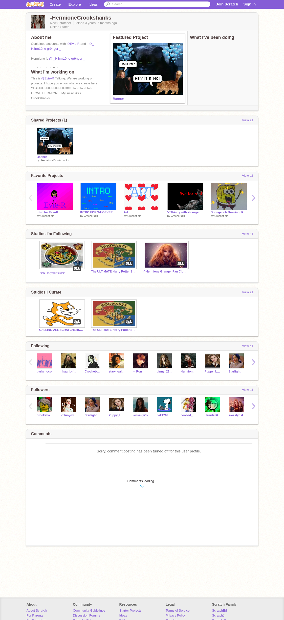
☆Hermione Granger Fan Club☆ (165, 271)
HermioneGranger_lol (189, 371)
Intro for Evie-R (47, 212)
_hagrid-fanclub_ (69, 371)
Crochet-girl (47, 215)
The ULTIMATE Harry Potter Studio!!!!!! (113, 271)
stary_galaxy (117, 371)
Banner (118, 99)
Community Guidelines (89, 610)
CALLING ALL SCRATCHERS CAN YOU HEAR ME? (61, 330)
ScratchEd (219, 610)
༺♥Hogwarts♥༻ (52, 273)
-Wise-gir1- (140, 415)
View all (247, 120)
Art (126, 212)
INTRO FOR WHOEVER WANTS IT (98, 212)
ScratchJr (219, 615)
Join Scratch (227, 4)
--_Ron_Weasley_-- (141, 371)
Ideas (93, 4)
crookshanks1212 (45, 415)
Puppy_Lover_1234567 (213, 371)
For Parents (34, 615)
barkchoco (44, 371)
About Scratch (36, 610)
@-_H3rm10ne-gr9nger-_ (67, 58)
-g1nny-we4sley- (69, 415)
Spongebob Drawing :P (227, 212)
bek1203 (162, 415)
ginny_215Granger (165, 371)
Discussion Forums (86, 615)
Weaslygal (236, 415)
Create (55, 4)
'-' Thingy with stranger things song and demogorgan (185, 212)
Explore (74, 4)
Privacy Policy (176, 615)
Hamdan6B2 (213, 415)
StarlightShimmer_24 (237, 371)
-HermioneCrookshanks (54, 160)
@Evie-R (73, 44)
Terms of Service (178, 610)
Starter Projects (130, 610)
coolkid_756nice (189, 415)
